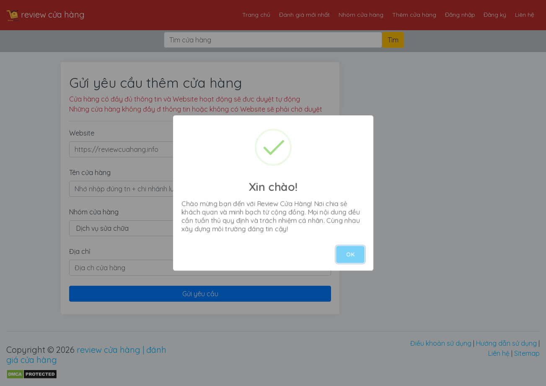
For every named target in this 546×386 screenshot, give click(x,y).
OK (350, 254)
